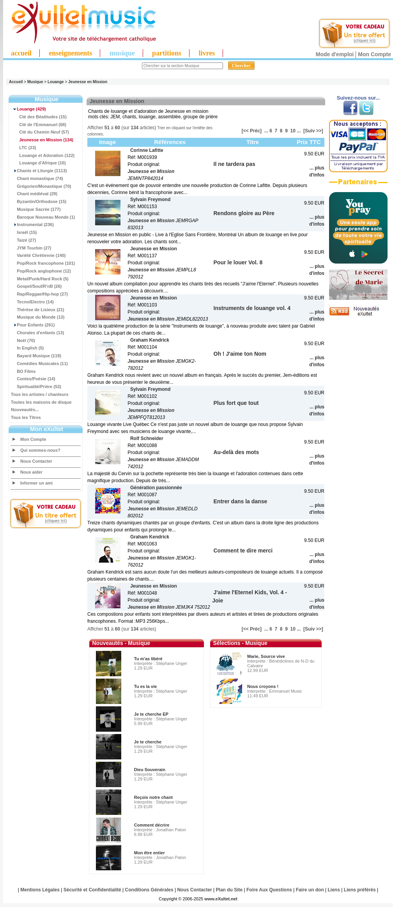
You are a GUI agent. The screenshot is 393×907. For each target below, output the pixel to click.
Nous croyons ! (262, 686)
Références (170, 142)
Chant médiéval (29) (34, 193)
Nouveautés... (25, 409)
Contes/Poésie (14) (33, 378)
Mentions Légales (40, 890)
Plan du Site (229, 890)
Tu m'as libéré (148, 658)
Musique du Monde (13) (37, 317)
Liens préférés (360, 890)
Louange (56, 82)
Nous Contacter (36, 461)
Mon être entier (149, 852)
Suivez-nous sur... (358, 98)
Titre (252, 142)
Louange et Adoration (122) (42, 155)
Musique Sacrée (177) (36, 209)
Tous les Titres (26, 417)
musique (122, 53)
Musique (35, 82)
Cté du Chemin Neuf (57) (40, 132)
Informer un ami (36, 483)
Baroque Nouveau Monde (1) (43, 217)
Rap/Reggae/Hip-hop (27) (39, 294)
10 (293, 131)
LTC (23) (23, 147)
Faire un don (310, 890)
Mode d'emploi (335, 54)
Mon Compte (374, 54)
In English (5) (27, 348)
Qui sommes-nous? (40, 450)
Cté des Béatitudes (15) (39, 116)
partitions (166, 53)
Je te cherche (147, 741)
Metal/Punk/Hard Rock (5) (40, 278)
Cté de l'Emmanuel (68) (38, 124)
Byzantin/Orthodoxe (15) (38, 201)
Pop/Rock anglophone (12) (41, 271)
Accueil (16, 82)
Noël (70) (23, 340)
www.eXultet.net (220, 898)
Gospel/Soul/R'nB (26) (36, 286)
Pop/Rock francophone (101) (43, 263)
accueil (21, 53)
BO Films (23, 371)
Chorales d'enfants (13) (37, 332)
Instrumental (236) (32, 224)
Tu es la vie (145, 686)
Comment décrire (151, 825)
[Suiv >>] (313, 131)
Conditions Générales (149, 890)
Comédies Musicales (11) (39, 363)
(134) (42, 139)
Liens (334, 890)
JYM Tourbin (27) (31, 248)
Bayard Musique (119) (36, 355)
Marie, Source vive (266, 656)
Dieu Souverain (149, 769)
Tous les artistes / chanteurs (40, 394)
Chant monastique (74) (37, 178)
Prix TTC (309, 142)
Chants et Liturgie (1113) (39, 170)
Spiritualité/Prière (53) (36, 386)
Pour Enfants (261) (33, 325)
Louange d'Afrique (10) (38, 162)
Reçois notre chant (153, 797)
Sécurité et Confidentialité (92, 890)
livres (206, 53)
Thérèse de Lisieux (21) (37, 309)
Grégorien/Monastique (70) (41, 186)
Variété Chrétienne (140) (38, 255)
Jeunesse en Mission (87, 82)
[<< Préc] (252, 131)
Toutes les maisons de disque (41, 402)
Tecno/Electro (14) (32, 301)
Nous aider (31, 472)
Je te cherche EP (151, 714)
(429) (28, 109)
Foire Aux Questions (269, 890)
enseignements (70, 53)
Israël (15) (24, 232)
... (266, 131)
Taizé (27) (23, 240)
